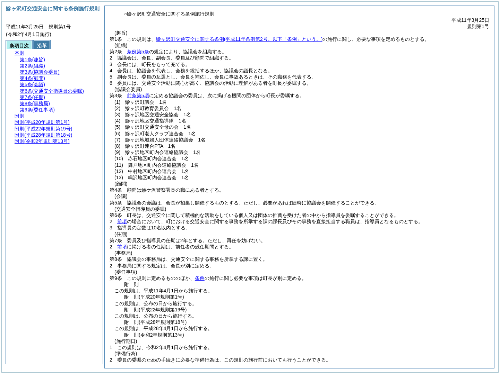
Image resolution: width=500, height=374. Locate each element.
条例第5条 (138, 51)
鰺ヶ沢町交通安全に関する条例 (239, 39)
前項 (122, 221)
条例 (200, 278)
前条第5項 (138, 95)
